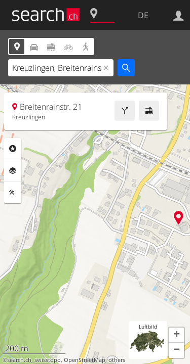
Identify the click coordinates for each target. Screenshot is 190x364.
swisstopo (47, 359)
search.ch (19, 359)
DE (143, 15)
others (116, 359)
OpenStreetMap (84, 359)
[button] (176, 335)
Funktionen (12, 192)
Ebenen (12, 170)
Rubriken (12, 148)
